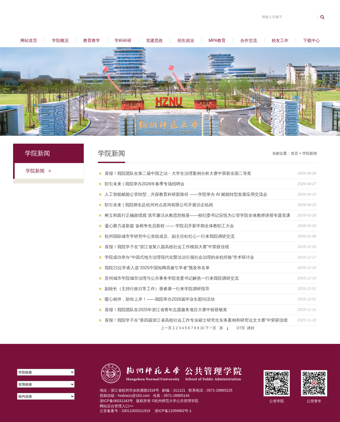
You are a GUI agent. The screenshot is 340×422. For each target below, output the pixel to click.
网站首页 (28, 40)
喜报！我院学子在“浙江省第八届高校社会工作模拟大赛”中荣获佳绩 (167, 247)
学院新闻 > (38, 171)
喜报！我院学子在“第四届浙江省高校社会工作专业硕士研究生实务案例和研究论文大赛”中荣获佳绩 (196, 320)
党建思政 (154, 40)
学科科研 (123, 40)
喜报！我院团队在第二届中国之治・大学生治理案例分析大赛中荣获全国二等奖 (178, 173)
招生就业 (185, 40)
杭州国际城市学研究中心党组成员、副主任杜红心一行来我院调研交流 (170, 236)
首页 (294, 153)
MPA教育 (217, 40)
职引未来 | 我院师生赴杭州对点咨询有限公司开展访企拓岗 (159, 205)
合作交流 (248, 40)
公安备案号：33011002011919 (125, 411)
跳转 (250, 328)
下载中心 (311, 40)
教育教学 (91, 40)
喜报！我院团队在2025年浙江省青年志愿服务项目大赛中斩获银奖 (166, 309)
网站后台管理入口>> (116, 406)
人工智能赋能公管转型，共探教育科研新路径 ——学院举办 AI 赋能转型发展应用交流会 (186, 194)
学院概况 (60, 40)
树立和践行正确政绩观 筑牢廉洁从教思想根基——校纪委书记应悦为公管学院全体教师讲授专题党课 (197, 215)
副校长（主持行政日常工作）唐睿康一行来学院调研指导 (157, 288)
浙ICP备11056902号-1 (173, 411)
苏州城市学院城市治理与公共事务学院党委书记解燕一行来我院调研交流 (172, 278)
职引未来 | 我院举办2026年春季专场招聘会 (145, 184)
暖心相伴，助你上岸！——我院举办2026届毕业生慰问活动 (160, 299)
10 (202, 328)
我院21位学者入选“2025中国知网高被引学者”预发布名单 (157, 268)
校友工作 (280, 40)
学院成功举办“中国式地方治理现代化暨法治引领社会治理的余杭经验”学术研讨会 (179, 257)
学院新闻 (309, 153)
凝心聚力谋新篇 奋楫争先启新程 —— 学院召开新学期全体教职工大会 (169, 226)
